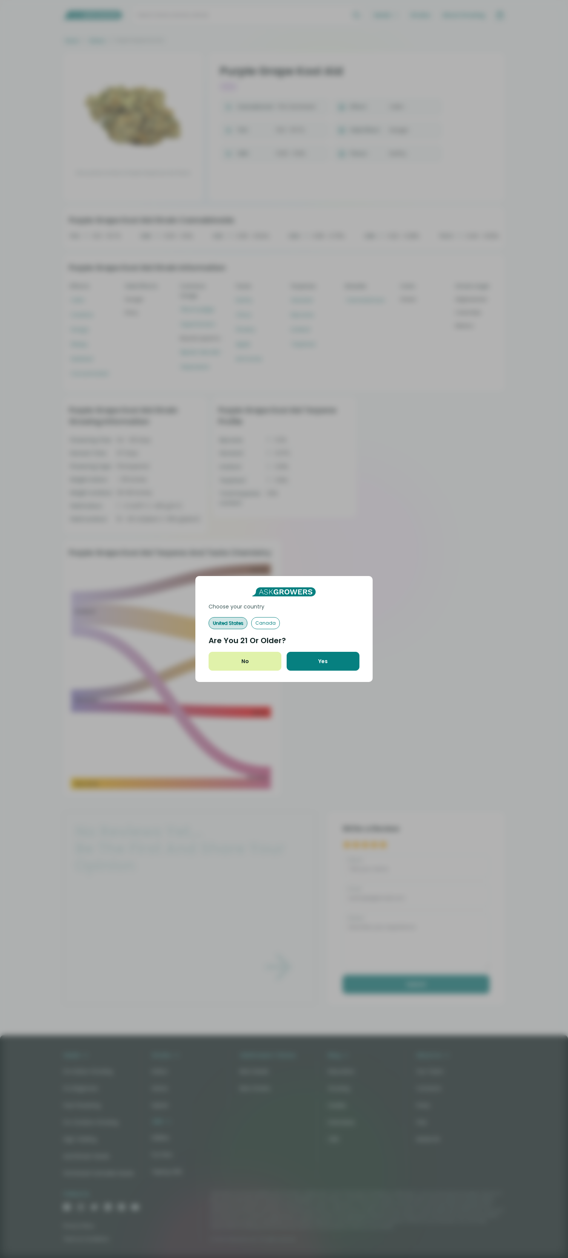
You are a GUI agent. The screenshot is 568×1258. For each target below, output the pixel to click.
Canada (265, 623)
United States (228, 623)
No (245, 661)
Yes (323, 661)
